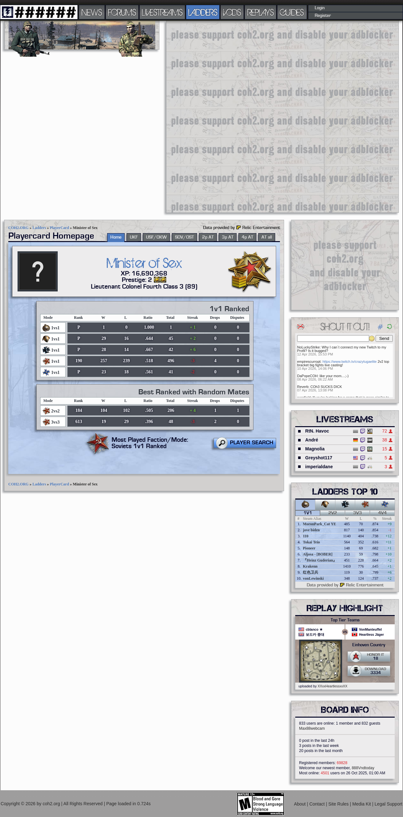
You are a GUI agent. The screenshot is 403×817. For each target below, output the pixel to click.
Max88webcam (312, 728)
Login (320, 8)
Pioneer (309, 548)
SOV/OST (184, 237)
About (300, 803)
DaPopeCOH (307, 376)
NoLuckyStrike (308, 347)
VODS (232, 12)
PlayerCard (59, 228)
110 (305, 536)
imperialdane (319, 466)
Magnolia (315, 448)
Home (115, 237)
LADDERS (202, 12)
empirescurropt (308, 361)
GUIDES (292, 12)
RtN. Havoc (317, 431)
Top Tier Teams (345, 620)
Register (323, 15)
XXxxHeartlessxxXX (332, 686)
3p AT (227, 237)
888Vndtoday (363, 768)
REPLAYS (260, 12)
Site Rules (339, 803)
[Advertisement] (187, 116)
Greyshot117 (318, 457)
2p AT (208, 237)
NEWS (92, 12)
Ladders (39, 228)
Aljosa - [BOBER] (318, 554)
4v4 (382, 513)
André (311, 439)
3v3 (357, 513)
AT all (266, 237)
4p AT (247, 237)
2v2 (332, 513)
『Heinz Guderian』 (320, 560)
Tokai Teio (311, 542)
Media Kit (362, 803)
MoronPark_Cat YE (319, 524)
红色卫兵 (310, 572)
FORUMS (122, 12)
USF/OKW (156, 237)
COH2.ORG (18, 228)
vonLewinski (313, 578)
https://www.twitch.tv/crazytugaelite (349, 361)
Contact (317, 803)
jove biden (311, 530)
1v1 (308, 513)
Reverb (302, 387)
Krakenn (310, 566)
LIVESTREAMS (162, 12)
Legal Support (388, 803)
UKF (134, 237)
